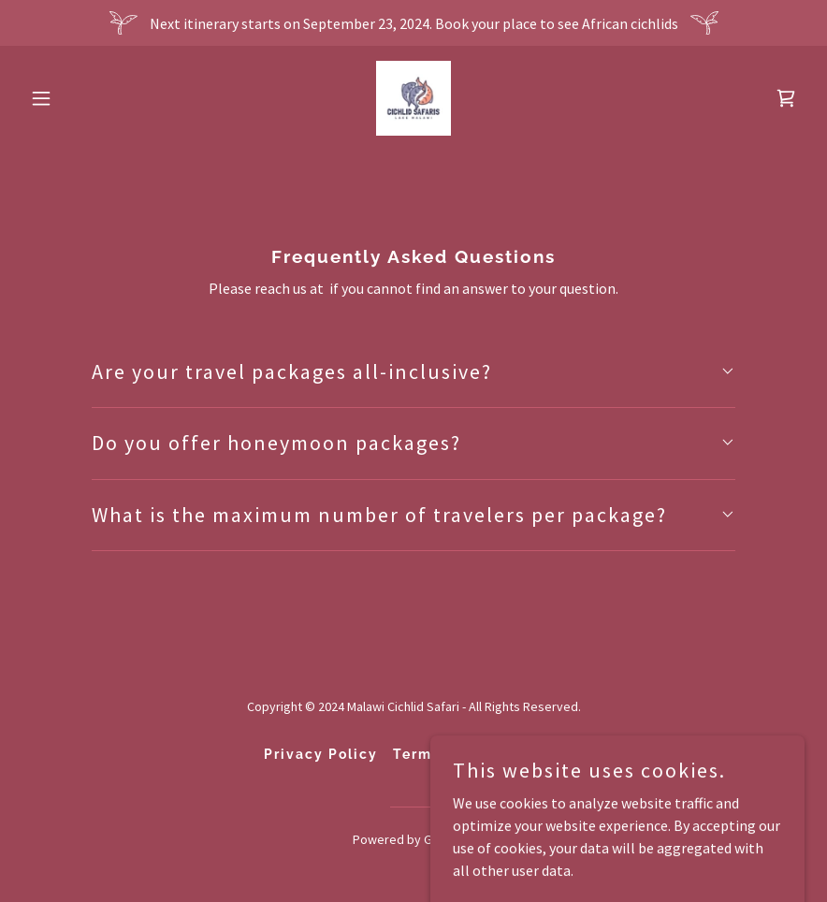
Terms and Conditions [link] (478, 754)
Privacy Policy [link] (321, 754)
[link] (413, 98)
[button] (80, 98)
